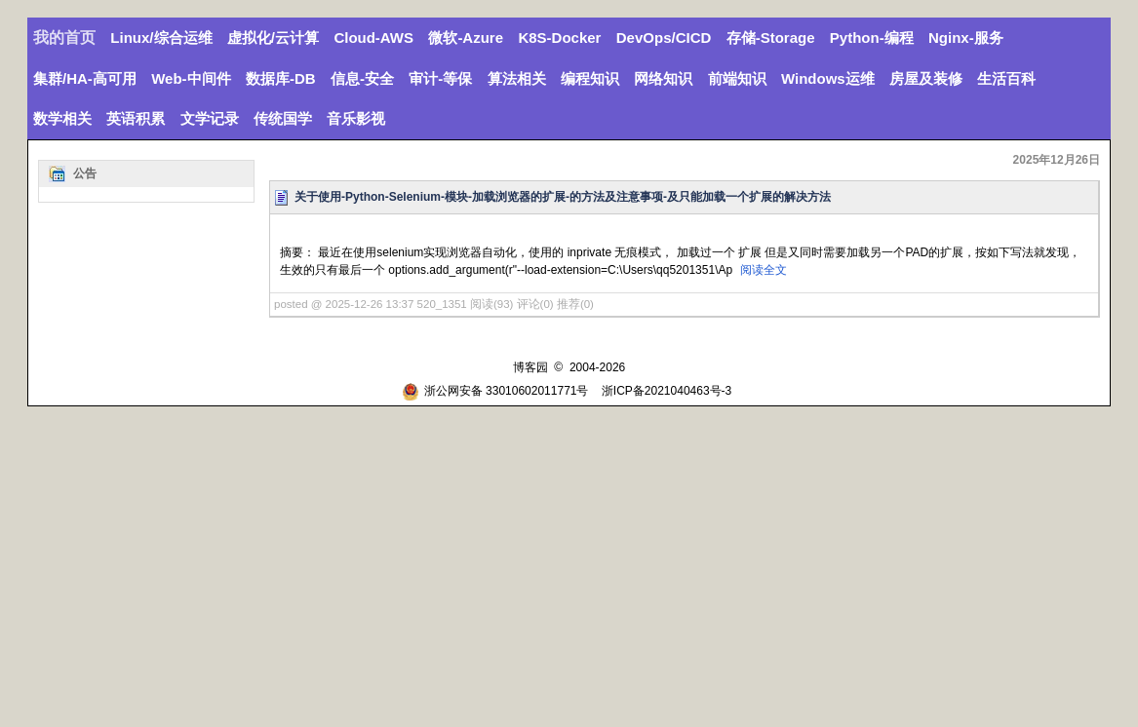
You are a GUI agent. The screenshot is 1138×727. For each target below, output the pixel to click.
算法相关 (517, 78)
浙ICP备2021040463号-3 (666, 391)
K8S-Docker (559, 37)
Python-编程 (872, 37)
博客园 (530, 367)
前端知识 (737, 78)
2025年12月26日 (1056, 160)
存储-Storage (770, 37)
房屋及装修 (925, 78)
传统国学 (283, 118)
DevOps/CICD (664, 37)
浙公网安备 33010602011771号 (495, 391)
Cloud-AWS (373, 37)
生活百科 (1006, 78)
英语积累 (135, 118)
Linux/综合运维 (161, 37)
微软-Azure (465, 37)
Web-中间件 (190, 78)
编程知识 (590, 78)
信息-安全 (362, 78)
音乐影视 (356, 118)
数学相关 (62, 118)
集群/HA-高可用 (85, 78)
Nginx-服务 (965, 37)
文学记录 (209, 118)
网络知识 (663, 78)
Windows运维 (828, 78)
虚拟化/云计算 (273, 37)
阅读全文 (763, 270)
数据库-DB (281, 78)
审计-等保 (440, 78)
